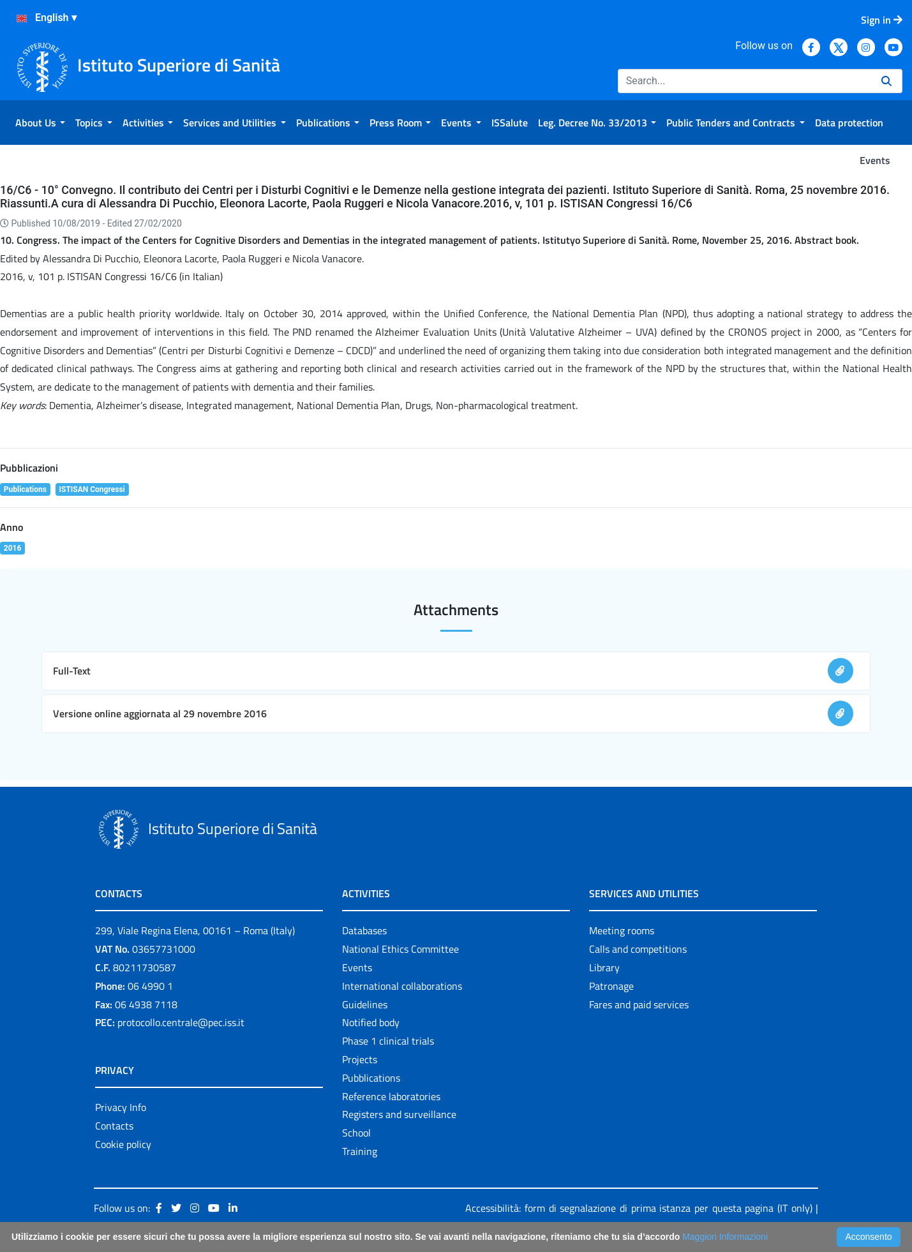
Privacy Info (120, 1107)
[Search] (744, 81)
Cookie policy (123, 1144)
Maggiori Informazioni (725, 1237)
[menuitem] (40, 122)
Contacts (114, 1125)
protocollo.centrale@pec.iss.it (180, 1022)
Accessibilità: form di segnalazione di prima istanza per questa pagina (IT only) (638, 1208)
